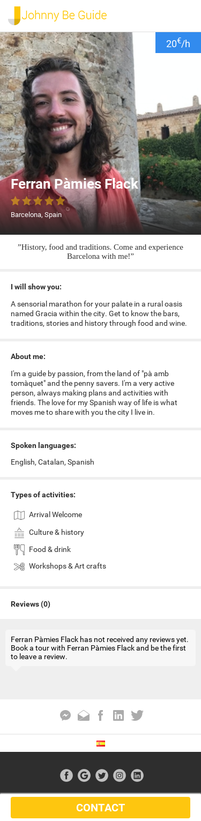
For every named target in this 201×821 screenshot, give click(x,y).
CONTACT (100, 807)
